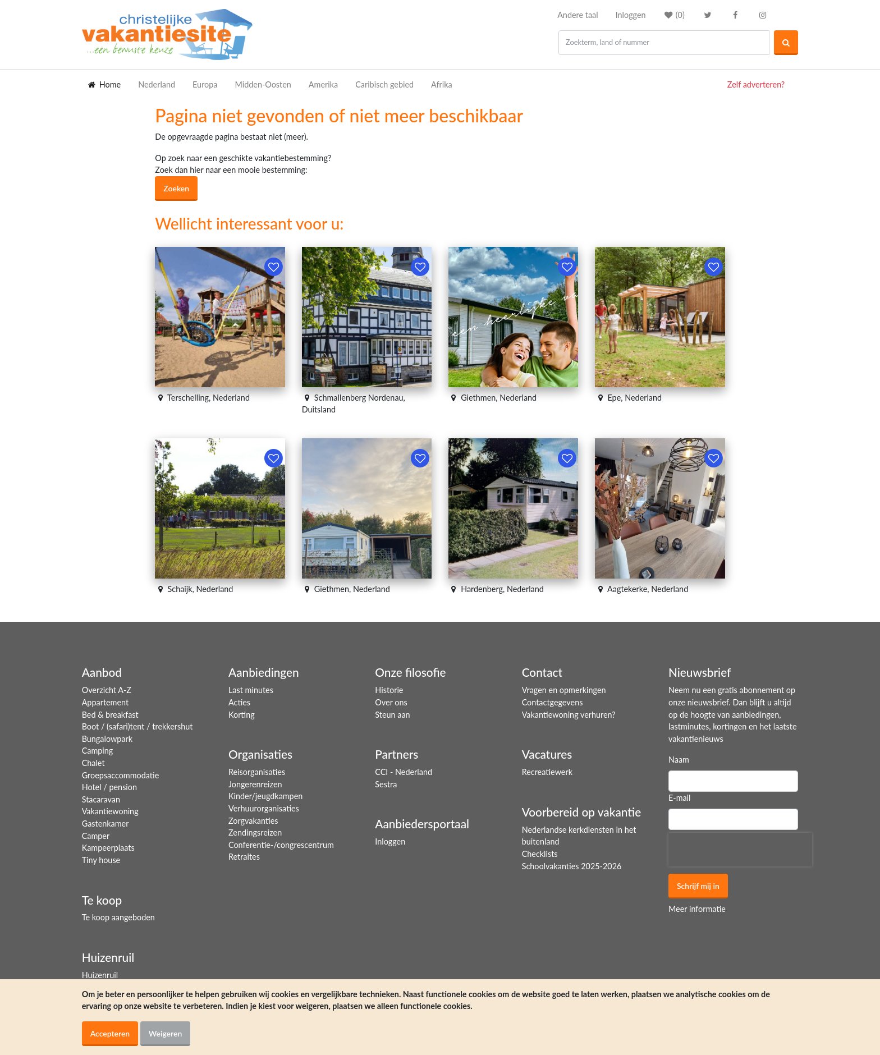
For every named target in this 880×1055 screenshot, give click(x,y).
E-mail (679, 797)
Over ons (391, 702)
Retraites (244, 856)
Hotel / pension (109, 787)
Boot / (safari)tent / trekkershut (137, 726)
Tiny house (101, 860)
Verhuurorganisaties (263, 808)
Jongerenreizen (255, 784)
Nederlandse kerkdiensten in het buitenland (579, 836)
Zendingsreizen (255, 832)
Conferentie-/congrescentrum (281, 845)
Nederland (156, 84)
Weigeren (165, 1033)
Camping (97, 750)
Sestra (386, 784)
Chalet (93, 763)
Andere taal (577, 15)
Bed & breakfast (110, 714)
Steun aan (392, 714)
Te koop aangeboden (118, 917)
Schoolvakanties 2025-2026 (572, 866)
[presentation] (740, 849)
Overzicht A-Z (106, 690)
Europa (204, 84)
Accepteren (110, 1033)
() (674, 15)
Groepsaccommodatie (120, 775)
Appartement (105, 702)
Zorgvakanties (253, 820)
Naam (678, 759)
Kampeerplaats (108, 847)
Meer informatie (697, 909)
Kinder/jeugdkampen (265, 796)
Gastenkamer (105, 823)
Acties (239, 702)
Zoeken (176, 188)
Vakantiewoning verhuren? (569, 714)
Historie (389, 690)
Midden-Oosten (263, 84)
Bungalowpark (107, 739)
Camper (96, 836)
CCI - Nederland (403, 772)
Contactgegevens (552, 702)
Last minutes (250, 690)
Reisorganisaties (256, 772)
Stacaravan (101, 799)
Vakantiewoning (110, 811)
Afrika (441, 84)
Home (104, 84)
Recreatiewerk (547, 772)
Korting (241, 714)
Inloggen (631, 15)
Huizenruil (100, 975)
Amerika (323, 84)
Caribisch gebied (384, 84)
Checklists (540, 854)
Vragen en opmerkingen (564, 690)
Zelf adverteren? (756, 84)
